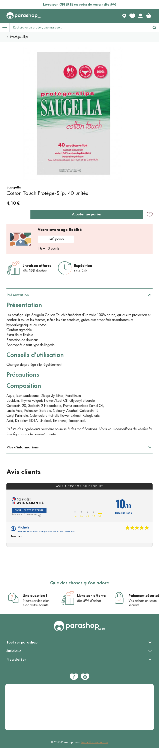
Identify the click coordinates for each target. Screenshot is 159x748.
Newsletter (16, 659)
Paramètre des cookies (94, 742)
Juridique (13, 650)
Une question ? (35, 595)
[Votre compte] (140, 16)
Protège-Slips (19, 37)
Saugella (13, 187)
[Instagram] (85, 676)
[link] (148, 16)
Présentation (18, 295)
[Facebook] (74, 676)
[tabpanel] (79, 365)
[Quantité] (17, 214)
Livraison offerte (37, 265)
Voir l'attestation (29, 510)
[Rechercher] (154, 27)
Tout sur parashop (22, 642)
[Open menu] (4, 27)
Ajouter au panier (87, 214)
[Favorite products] (132, 16)
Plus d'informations (23, 447)
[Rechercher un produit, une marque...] (80, 27)
